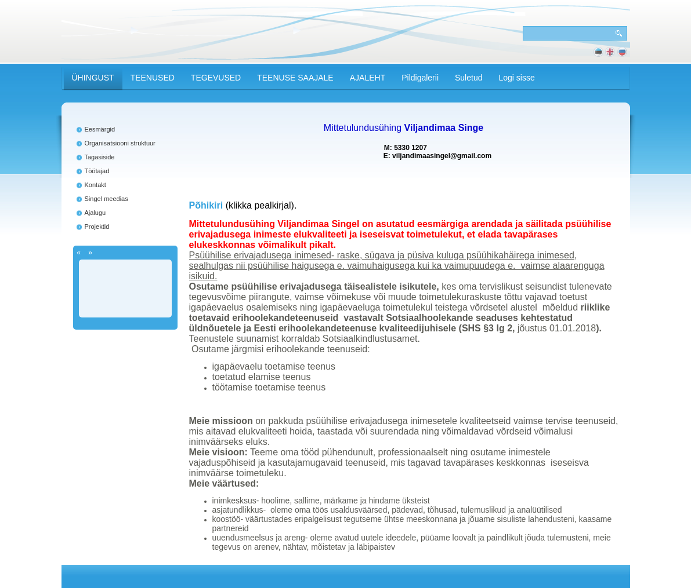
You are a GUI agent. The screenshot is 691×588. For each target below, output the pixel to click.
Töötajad (97, 170)
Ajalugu (95, 212)
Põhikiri (206, 205)
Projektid (97, 226)
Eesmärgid (100, 129)
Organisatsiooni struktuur (120, 143)
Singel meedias (106, 198)
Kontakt (95, 184)
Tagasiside (100, 157)
